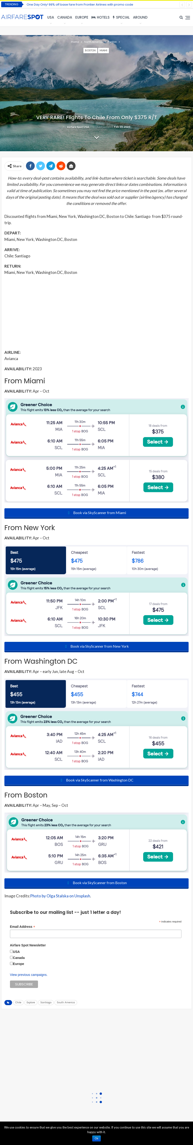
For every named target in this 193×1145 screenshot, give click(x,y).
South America (66, 1002)
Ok (96, 1138)
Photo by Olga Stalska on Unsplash (60, 895)
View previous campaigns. (28, 975)
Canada (64, 17)
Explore (31, 1002)
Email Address (22, 927)
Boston (90, 50)
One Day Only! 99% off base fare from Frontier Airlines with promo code (80, 4)
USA (50, 17)
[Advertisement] (96, 311)
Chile (18, 1002)
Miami (103, 50)
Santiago (45, 1002)
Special (121, 17)
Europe (81, 17)
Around (140, 17)
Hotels (101, 17)
